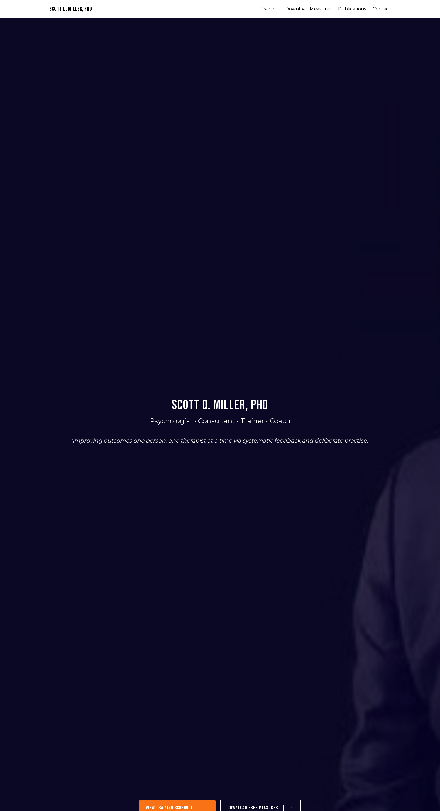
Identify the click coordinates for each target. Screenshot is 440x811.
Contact (382, 9)
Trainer (252, 421)
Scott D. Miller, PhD (70, 9)
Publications (352, 9)
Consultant (216, 421)
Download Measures (308, 9)
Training (269, 9)
